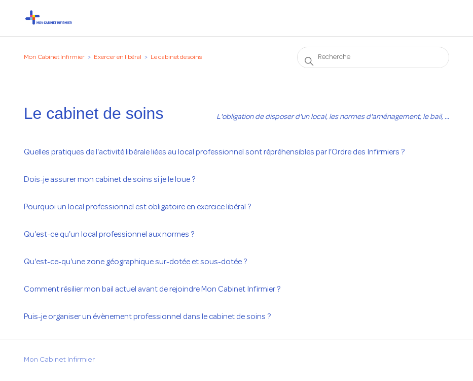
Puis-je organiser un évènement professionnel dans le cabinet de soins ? (147, 317)
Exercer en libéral (117, 57)
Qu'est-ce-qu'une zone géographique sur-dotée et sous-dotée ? (135, 262)
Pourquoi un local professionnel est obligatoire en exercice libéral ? (137, 207)
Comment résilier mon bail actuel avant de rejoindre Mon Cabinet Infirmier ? (152, 289)
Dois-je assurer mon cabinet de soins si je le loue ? (109, 179)
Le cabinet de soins (176, 57)
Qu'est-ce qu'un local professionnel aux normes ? (109, 234)
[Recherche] (373, 57)
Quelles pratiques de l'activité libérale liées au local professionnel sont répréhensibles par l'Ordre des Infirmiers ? (214, 152)
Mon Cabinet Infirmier (54, 57)
